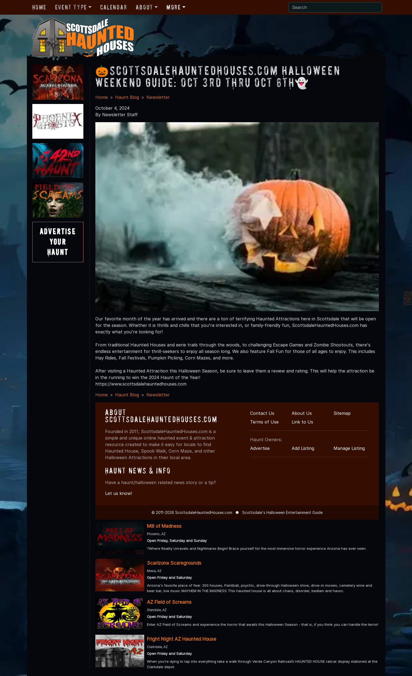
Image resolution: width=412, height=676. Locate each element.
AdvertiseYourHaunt (58, 242)
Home (39, 7)
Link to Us (302, 422)
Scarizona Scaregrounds (174, 563)
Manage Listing (349, 448)
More (173, 7)
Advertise (260, 448)
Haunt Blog (127, 97)
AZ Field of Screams (169, 602)
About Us (302, 413)
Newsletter (158, 97)
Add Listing (303, 448)
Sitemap (342, 413)
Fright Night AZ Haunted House (181, 639)
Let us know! (118, 493)
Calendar (113, 7)
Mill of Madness (164, 526)
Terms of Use (264, 422)
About (144, 7)
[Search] (335, 7)
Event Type (71, 7)
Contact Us (262, 413)
